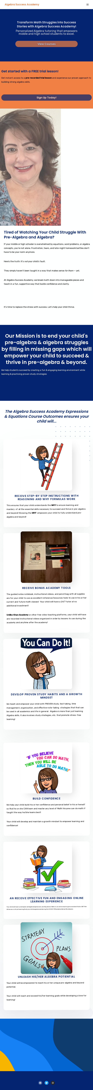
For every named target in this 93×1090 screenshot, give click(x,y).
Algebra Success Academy (22, 4)
